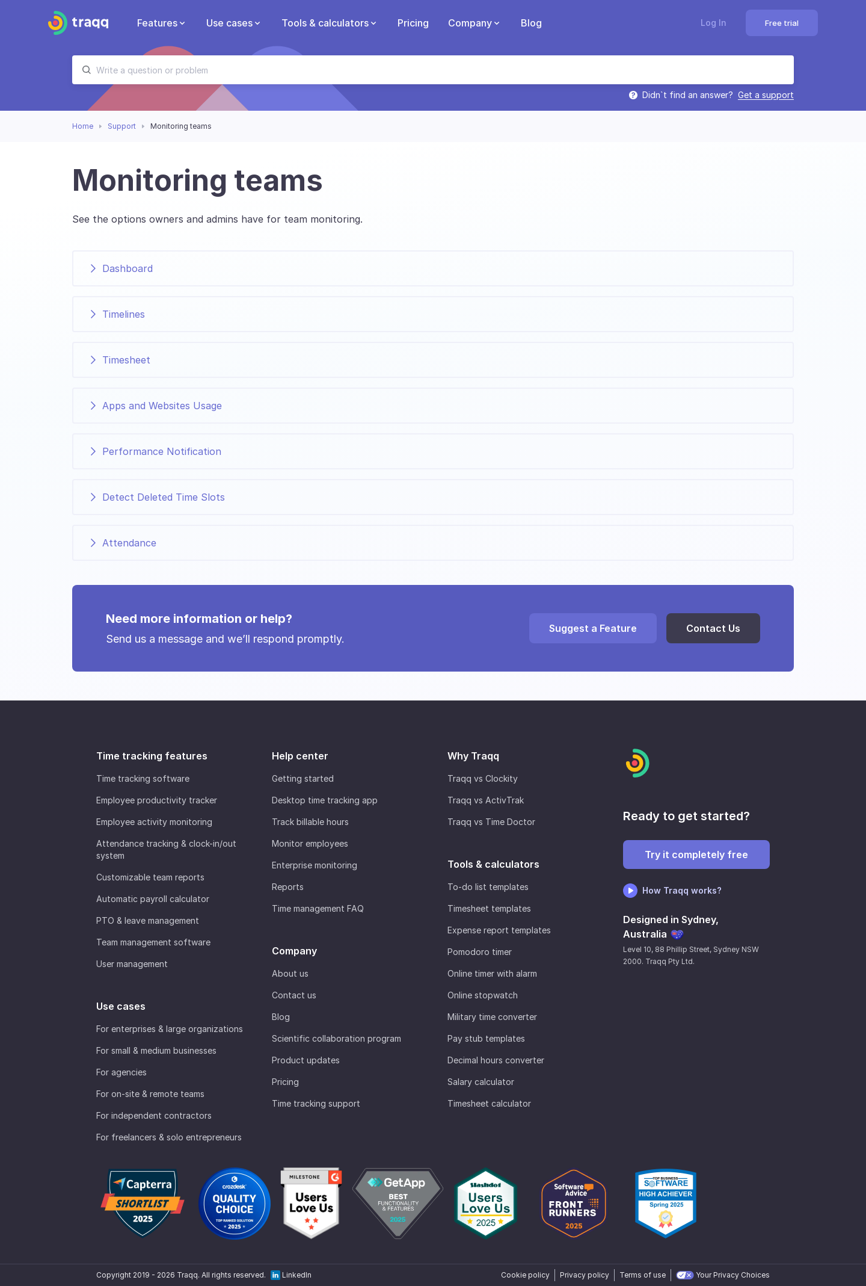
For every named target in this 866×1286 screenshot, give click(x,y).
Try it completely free (696, 855)
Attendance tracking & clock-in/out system (166, 849)
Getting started (303, 778)
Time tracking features (151, 756)
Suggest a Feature (593, 628)
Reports (288, 887)
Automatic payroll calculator (152, 899)
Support (122, 126)
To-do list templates (488, 887)
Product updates (306, 1060)
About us (290, 973)
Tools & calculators (493, 864)
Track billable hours (310, 822)
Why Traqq (473, 756)
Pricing (285, 1082)
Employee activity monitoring (154, 822)
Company (294, 951)
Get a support (766, 95)
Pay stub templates (486, 1038)
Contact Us (713, 628)
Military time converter (492, 1017)
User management (132, 964)
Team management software (153, 942)
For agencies (121, 1072)
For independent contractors (154, 1115)
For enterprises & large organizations (169, 1029)
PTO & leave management (147, 920)
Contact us (294, 995)
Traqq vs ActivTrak (485, 800)
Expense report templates (499, 930)
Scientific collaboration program (336, 1038)
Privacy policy (584, 1274)
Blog (281, 1017)
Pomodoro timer (479, 952)
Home (82, 126)
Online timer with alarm (492, 973)
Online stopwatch (482, 995)
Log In (713, 22)
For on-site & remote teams (150, 1094)
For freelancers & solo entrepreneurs (169, 1137)
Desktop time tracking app (325, 800)
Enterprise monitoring (314, 865)
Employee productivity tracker (156, 800)
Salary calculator (480, 1082)
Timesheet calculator (489, 1103)
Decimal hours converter (495, 1060)
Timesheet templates (489, 908)
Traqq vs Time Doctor (491, 822)
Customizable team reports (150, 877)
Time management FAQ (318, 908)
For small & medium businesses (156, 1050)
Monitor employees (310, 843)
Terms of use (642, 1274)
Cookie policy (525, 1274)
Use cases (121, 1006)
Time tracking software (142, 778)
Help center (300, 756)
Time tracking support (316, 1103)
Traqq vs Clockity (482, 778)
